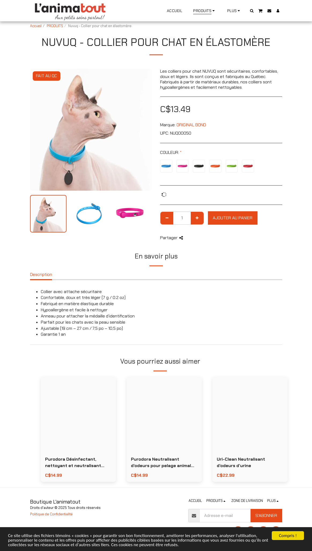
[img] (78, 414)
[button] (252, 11)
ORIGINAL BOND (191, 125)
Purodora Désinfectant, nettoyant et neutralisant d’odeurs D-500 (73, 462)
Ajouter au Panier (232, 218)
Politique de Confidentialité (51, 514)
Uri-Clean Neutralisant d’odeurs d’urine (241, 462)
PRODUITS (55, 26)
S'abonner (266, 515)
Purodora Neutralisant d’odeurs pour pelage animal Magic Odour (161, 462)
